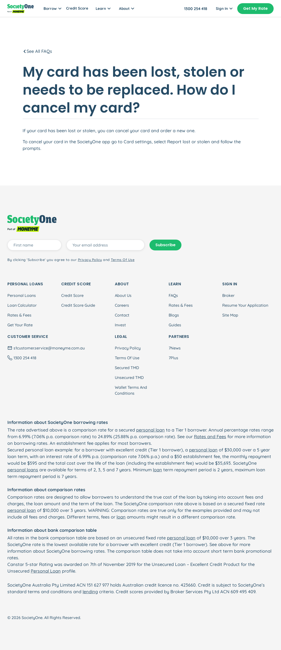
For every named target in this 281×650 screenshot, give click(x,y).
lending (90, 591)
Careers (122, 305)
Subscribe (165, 245)
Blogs (174, 315)
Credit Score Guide (78, 305)
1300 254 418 (195, 8)
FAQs (173, 295)
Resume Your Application (245, 305)
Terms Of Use (127, 357)
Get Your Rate (20, 324)
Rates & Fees (19, 315)
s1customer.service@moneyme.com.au (49, 348)
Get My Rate (255, 8)
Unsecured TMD (129, 377)
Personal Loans (21, 295)
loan (157, 470)
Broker (228, 295)
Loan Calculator (22, 305)
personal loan (150, 430)
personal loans (22, 470)
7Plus (173, 357)
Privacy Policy (128, 348)
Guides (175, 324)
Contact (122, 315)
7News (175, 348)
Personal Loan (46, 571)
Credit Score (77, 8)
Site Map (230, 315)
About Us (123, 295)
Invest (120, 324)
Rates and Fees (210, 436)
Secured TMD (127, 367)
